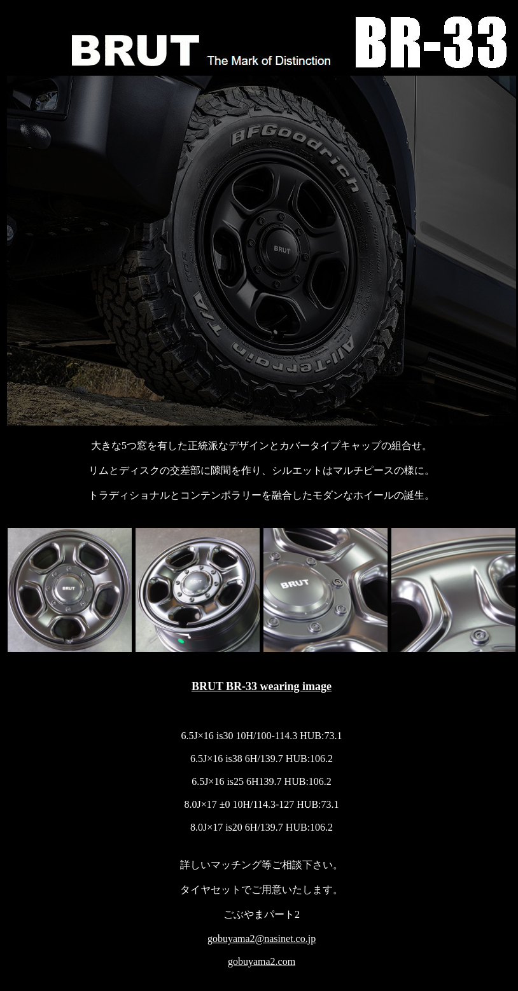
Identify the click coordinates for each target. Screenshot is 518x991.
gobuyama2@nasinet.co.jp (261, 938)
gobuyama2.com (261, 961)
